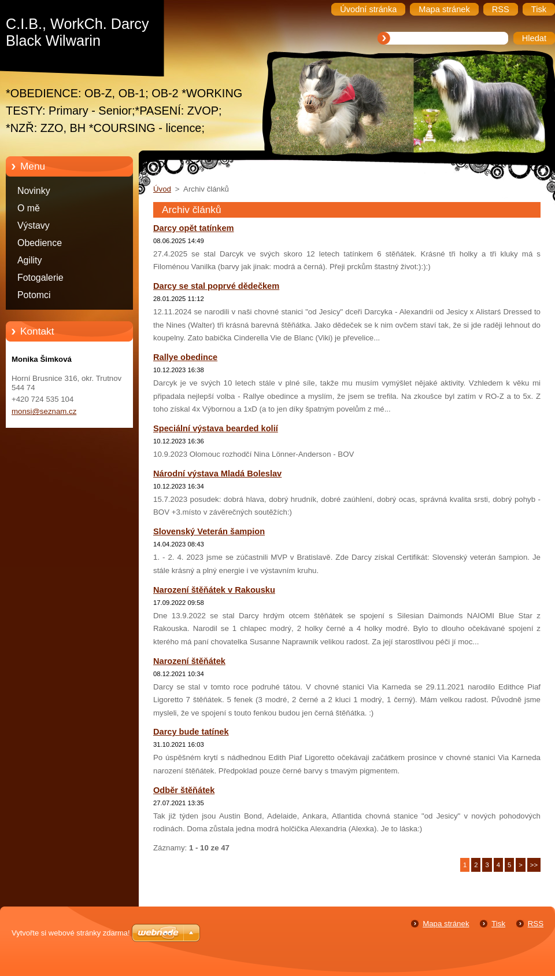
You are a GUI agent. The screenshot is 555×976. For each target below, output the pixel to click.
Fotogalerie (40, 277)
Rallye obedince (185, 357)
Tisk (498, 923)
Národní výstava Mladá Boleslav (217, 473)
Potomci (34, 295)
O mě (28, 208)
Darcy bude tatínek (191, 731)
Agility (29, 260)
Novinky (33, 191)
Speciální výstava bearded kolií (215, 428)
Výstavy (33, 225)
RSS (535, 923)
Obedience (39, 243)
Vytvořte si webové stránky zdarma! (71, 933)
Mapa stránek (446, 923)
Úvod (162, 189)
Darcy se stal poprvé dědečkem (216, 286)
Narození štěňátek (189, 661)
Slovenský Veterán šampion (209, 531)
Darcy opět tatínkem (193, 228)
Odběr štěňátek (183, 790)
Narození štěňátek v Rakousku (214, 590)
